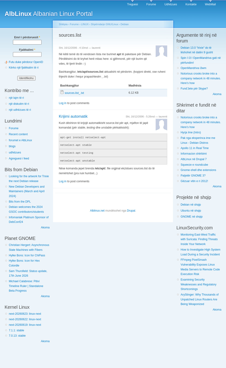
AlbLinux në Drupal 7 (194, 159)
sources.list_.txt (74, 93)
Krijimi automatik (73, 116)
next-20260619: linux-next (25, 324)
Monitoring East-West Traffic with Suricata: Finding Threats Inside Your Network (199, 239)
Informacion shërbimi (194, 153)
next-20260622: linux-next (25, 319)
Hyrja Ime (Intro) (191, 132)
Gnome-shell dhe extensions (198, 170)
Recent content (18, 134)
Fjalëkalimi (27, 49)
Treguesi (132, 4)
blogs (12, 146)
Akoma (45, 227)
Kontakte (190, 4)
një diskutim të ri (19, 103)
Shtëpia (63, 24)
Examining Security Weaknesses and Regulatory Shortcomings (198, 284)
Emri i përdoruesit (27, 37)
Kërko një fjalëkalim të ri (24, 67)
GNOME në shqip (191, 216)
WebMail (210, 4)
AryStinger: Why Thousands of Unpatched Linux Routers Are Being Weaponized (200, 299)
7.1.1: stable (16, 330)
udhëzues (15, 152)
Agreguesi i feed (19, 158)
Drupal (131, 209)
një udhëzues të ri (20, 109)
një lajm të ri (16, 97)
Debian (125, 24)
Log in (62, 103)
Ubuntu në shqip (191, 210)
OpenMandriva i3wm (193, 68)
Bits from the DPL (20, 201)
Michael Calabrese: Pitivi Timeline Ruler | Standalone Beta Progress (26, 286)
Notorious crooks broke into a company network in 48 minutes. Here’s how (201, 78)
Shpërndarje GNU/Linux (104, 24)
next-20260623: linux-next (25, 313)
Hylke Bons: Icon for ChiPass (27, 255)
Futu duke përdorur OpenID (26, 62)
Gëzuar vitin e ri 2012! (194, 181)
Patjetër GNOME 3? (193, 175)
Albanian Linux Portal (49, 13)
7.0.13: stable (17, 335)
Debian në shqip (191, 204)
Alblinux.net (97, 209)
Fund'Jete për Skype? (194, 88)
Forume (151, 4)
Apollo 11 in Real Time (195, 148)
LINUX (85, 24)
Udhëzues (170, 4)
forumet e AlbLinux (20, 140)
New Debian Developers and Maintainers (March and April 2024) (27, 191)
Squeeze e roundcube (194, 164)
